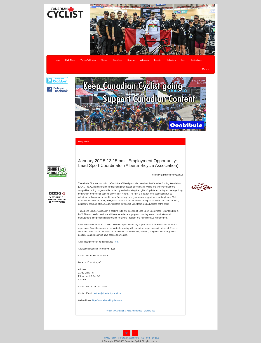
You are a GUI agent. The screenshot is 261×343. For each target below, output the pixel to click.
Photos (104, 60)
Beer (183, 60)
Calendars (171, 60)
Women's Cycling (88, 60)
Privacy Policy (109, 338)
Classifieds (117, 60)
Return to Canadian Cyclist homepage (124, 311)
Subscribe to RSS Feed (138, 338)
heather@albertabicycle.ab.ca (107, 293)
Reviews (131, 60)
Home (57, 60)
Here (116, 242)
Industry (157, 60)
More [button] (205, 69)
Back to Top (149, 311)
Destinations (196, 60)
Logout (155, 338)
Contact (121, 338)
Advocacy (144, 60)
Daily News (70, 60)
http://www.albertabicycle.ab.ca (107, 300)
